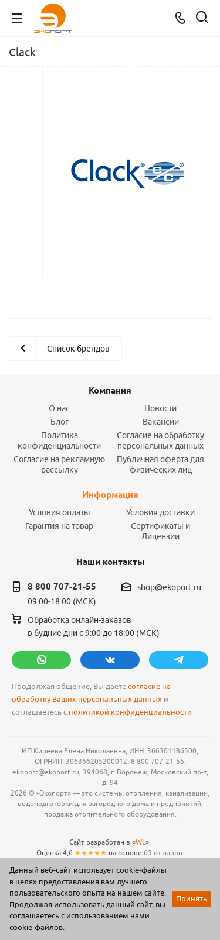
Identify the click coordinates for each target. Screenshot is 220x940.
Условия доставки (160, 512)
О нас (59, 408)
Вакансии (161, 421)
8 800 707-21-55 (62, 586)
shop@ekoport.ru (169, 587)
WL (140, 842)
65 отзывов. (164, 852)
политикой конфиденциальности (130, 712)
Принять (191, 898)
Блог (59, 421)
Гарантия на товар (59, 526)
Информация (110, 495)
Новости (160, 408)
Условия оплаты (59, 512)
